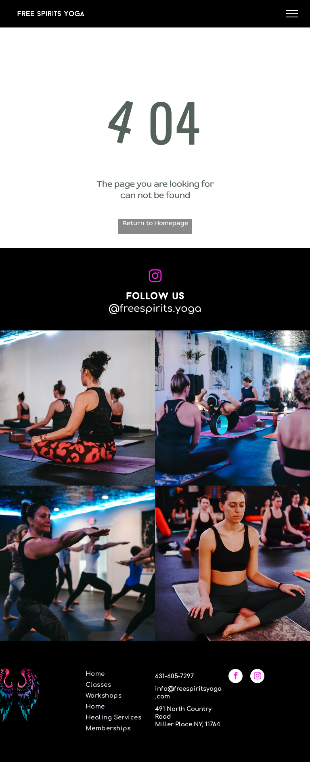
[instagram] (257, 677)
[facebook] (235, 677)
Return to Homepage (155, 223)
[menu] (292, 13)
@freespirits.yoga (155, 308)
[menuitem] (116, 674)
